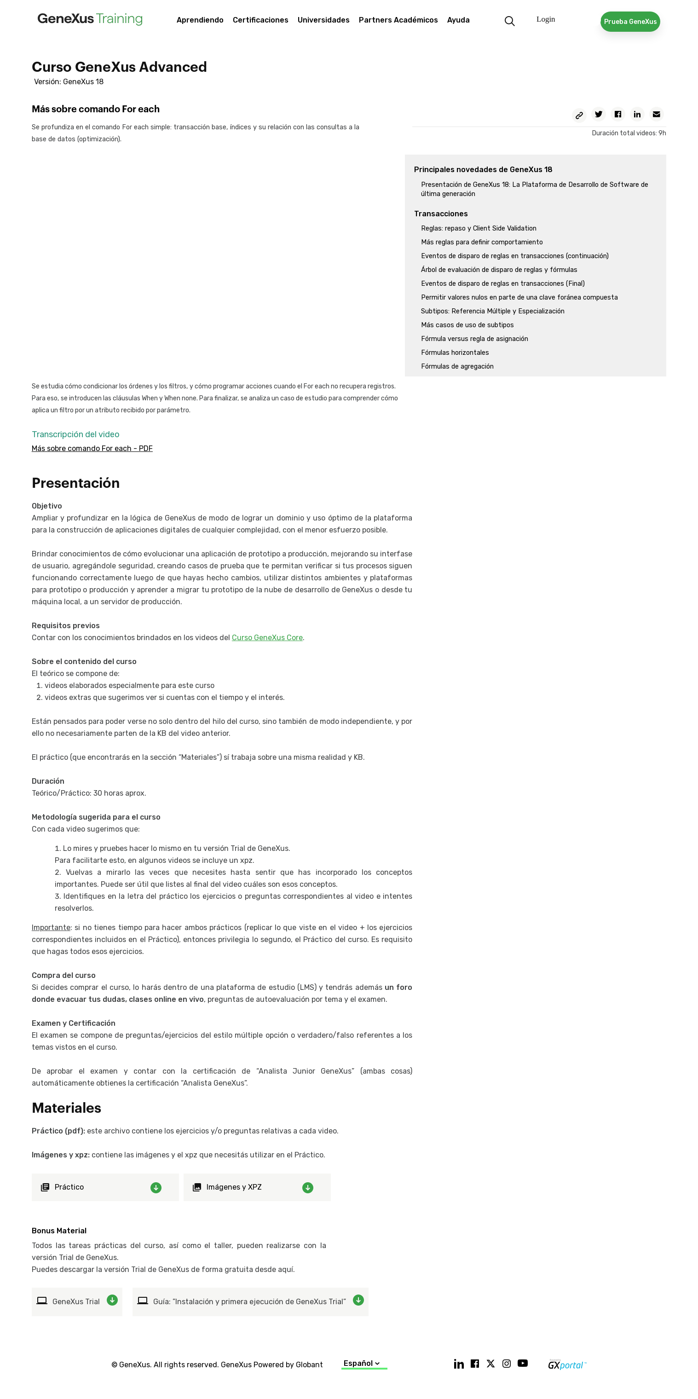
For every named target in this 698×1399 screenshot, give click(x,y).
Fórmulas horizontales (455, 353)
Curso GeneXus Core (267, 637)
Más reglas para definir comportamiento (482, 242)
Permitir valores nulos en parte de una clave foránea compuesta (519, 297)
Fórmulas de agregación (457, 366)
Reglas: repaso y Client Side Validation (478, 228)
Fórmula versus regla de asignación (474, 339)
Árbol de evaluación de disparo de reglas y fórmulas (499, 270)
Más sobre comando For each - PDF (92, 448)
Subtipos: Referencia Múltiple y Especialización (493, 311)
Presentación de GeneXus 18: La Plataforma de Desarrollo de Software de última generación (534, 189)
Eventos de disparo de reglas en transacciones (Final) (503, 284)
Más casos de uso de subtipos (467, 325)
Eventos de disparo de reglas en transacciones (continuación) (515, 256)
